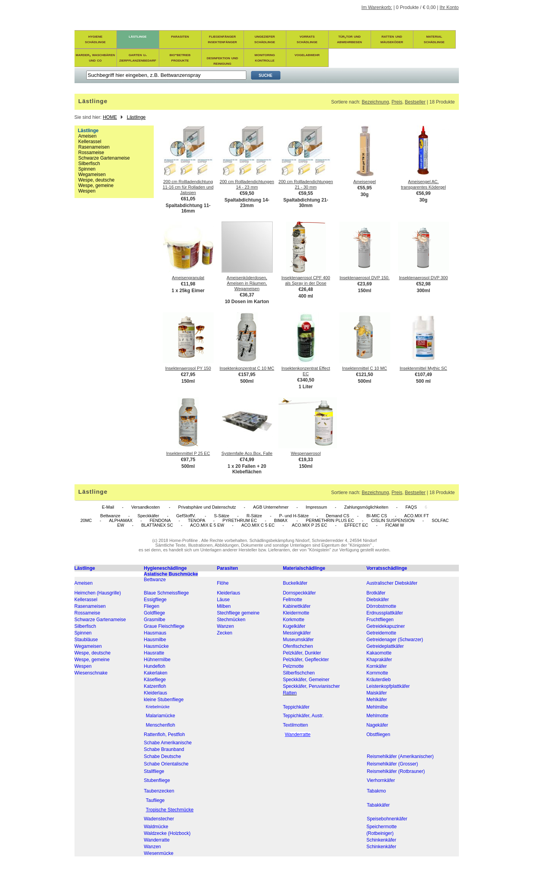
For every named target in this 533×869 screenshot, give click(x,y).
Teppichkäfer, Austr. (303, 715)
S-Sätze (221, 515)
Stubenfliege (157, 780)
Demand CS (337, 515)
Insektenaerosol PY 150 (188, 368)
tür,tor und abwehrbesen (349, 38)
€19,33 (305, 459)
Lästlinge (136, 117)
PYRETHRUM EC (239, 520)
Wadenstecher (159, 819)
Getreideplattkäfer (385, 646)
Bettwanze (110, 515)
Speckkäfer (148, 515)
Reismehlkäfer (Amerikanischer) (400, 756)
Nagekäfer (377, 725)
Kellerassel (90, 141)
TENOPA (196, 520)
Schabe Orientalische (166, 764)
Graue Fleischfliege (164, 626)
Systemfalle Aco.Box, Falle (246, 453)
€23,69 (364, 284)
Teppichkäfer (296, 707)
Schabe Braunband (164, 749)
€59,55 (305, 193)
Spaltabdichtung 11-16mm (188, 208)
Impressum (316, 507)
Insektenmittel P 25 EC (188, 453)
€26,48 (305, 289)
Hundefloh (155, 666)
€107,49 (423, 374)
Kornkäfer (376, 666)
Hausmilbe (155, 639)
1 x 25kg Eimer (187, 290)
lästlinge (137, 36)
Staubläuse (86, 639)
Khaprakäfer (379, 659)
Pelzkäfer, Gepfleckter (306, 659)
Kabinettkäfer (297, 606)
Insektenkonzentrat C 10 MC (247, 368)
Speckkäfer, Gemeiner (306, 679)
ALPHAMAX (121, 520)
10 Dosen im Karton (247, 301)
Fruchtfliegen (379, 619)
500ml (246, 381)
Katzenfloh (155, 686)
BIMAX (281, 520)
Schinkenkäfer (381, 840)
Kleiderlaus (228, 593)
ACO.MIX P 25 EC (309, 525)
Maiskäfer (376, 693)
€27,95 (188, 374)
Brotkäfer (376, 593)
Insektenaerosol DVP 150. (365, 277)
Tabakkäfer (378, 805)
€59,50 (247, 193)
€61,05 (188, 199)
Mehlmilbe (377, 707)
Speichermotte (381, 826)
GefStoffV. (186, 515)
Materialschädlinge (304, 568)
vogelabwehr (307, 54)
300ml (423, 290)
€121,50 (364, 374)
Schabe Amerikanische (168, 742)
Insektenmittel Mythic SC (423, 368)
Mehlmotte (377, 715)
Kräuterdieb (378, 679)
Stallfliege (154, 771)
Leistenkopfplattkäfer (388, 686)
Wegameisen (92, 174)
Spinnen (87, 169)
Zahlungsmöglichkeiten (366, 507)
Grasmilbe (155, 619)
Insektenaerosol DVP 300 (423, 277)
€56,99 (423, 193)
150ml (364, 290)
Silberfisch (89, 163)
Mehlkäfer (376, 699)
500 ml (423, 381)
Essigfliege (155, 599)
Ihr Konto (449, 7)
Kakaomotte (378, 653)
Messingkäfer (297, 633)
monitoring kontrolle (265, 57)
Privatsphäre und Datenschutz (207, 507)
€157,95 (246, 374)
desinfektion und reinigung (222, 60)
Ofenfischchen (298, 646)
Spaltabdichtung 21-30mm (305, 202)
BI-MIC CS (376, 515)
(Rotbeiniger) (379, 833)
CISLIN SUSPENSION (393, 520)
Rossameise (91, 152)
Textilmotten (295, 725)
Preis (396, 102)
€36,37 (247, 295)
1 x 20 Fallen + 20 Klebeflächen (246, 469)
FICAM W (394, 525)
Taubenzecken (159, 791)
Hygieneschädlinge (165, 568)
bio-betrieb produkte (179, 57)
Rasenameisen (94, 147)
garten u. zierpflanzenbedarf (137, 57)
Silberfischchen (299, 673)
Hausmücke (156, 646)
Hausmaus (155, 633)
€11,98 (188, 284)
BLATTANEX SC (157, 525)
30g (364, 194)
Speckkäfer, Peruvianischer (311, 686)
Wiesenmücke (158, 853)
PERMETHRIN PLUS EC (330, 520)
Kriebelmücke (158, 707)
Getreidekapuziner (385, 626)
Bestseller (415, 102)
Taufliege (155, 800)
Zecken (224, 633)
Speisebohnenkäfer (387, 819)
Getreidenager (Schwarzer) (394, 639)
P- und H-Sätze (294, 515)
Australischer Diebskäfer (391, 583)
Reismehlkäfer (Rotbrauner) (396, 771)
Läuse (223, 599)
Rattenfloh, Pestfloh (164, 734)
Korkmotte (293, 619)
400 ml (305, 296)
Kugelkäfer (294, 626)
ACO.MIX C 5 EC (258, 525)
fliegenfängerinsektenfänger (222, 38)
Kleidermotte (296, 613)
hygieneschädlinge (95, 38)
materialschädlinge (434, 38)
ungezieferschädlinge (265, 38)
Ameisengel (364, 181)
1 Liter (305, 386)
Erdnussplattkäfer (384, 613)
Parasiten (227, 568)
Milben (224, 606)
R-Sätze (254, 515)
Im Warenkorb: (377, 7)
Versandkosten (146, 507)
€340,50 (305, 380)
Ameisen (87, 136)
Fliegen (151, 606)
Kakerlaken (155, 673)
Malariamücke (160, 715)
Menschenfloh (160, 725)
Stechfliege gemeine (238, 613)
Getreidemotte (381, 633)
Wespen (87, 191)
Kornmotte (377, 673)
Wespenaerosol (305, 453)
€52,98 (423, 284)
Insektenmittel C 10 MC (364, 368)
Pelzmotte (293, 666)
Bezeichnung (375, 102)
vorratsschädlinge (307, 38)
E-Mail (108, 507)
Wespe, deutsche (96, 180)
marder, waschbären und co (95, 57)
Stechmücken (231, 619)
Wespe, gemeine (96, 185)
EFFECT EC (356, 525)
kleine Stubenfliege (164, 699)
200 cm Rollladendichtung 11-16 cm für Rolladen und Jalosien (188, 187)
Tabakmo (376, 791)
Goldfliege (154, 613)
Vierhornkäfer (381, 780)
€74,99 (247, 459)
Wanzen (225, 626)
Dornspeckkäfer (299, 593)
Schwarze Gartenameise (104, 158)
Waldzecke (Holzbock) (167, 833)
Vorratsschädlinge (386, 568)
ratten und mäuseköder (391, 38)
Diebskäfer (377, 599)
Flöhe (223, 583)
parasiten (180, 36)
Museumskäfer (298, 639)
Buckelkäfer (295, 583)
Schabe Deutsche (162, 756)
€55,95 (364, 188)
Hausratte (154, 653)
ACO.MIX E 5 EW (207, 525)
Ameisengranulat (188, 277)
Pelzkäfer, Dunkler (302, 653)
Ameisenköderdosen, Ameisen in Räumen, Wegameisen (247, 283)
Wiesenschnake (91, 673)
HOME (110, 117)
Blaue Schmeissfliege (166, 593)
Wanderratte (157, 840)
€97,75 (188, 459)
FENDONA (160, 520)
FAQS (411, 507)
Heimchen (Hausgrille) (98, 593)
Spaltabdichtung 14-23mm (246, 202)
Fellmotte (292, 599)
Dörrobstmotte (381, 606)
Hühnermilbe (157, 659)
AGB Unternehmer (270, 507)
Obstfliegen (378, 734)
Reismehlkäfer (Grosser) (392, 764)
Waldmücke (156, 826)
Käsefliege (155, 679)
